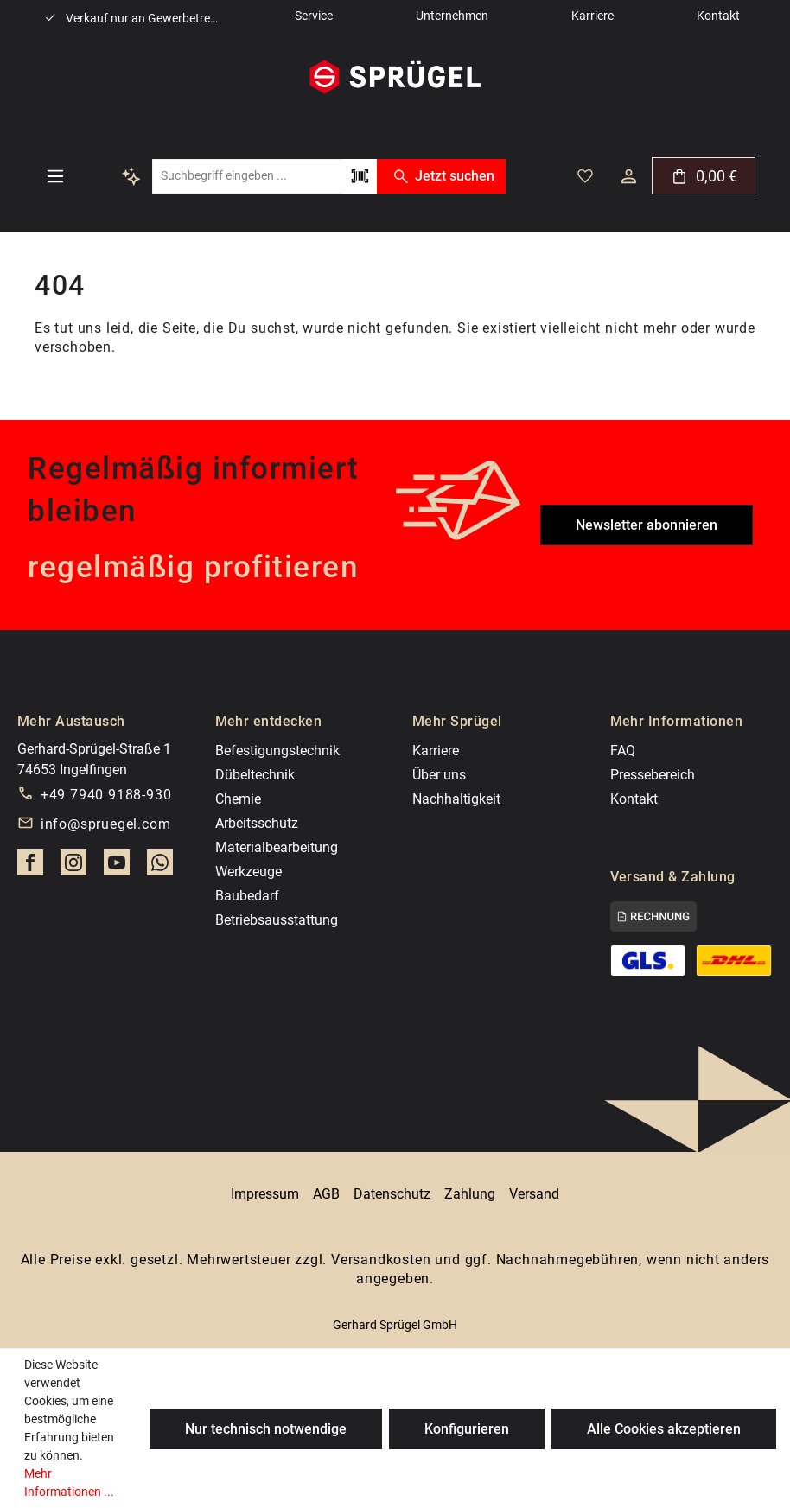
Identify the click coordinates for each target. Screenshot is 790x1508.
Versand (534, 1194)
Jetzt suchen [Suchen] (440, 176)
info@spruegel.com (106, 824)
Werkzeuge (248, 871)
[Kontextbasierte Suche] (131, 176)
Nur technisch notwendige (266, 1429)
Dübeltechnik (255, 775)
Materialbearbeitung (276, 847)
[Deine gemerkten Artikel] (585, 176)
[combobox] (247, 176)
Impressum (265, 1194)
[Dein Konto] (629, 176)
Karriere (435, 750)
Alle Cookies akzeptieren (664, 1429)
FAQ (622, 750)
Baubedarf (247, 896)
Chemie (238, 799)
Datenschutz (392, 1194)
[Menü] (55, 176)
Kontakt (634, 799)
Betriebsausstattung (276, 920)
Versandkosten (380, 1259)
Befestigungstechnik (277, 750)
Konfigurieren (466, 1429)
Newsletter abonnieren (646, 525)
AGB (326, 1194)
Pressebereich (652, 775)
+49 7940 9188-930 (106, 794)
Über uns (439, 775)
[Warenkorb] (703, 175)
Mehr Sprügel (457, 721)
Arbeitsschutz (256, 823)
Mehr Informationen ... (69, 1482)
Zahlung (469, 1194)
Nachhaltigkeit (456, 799)
